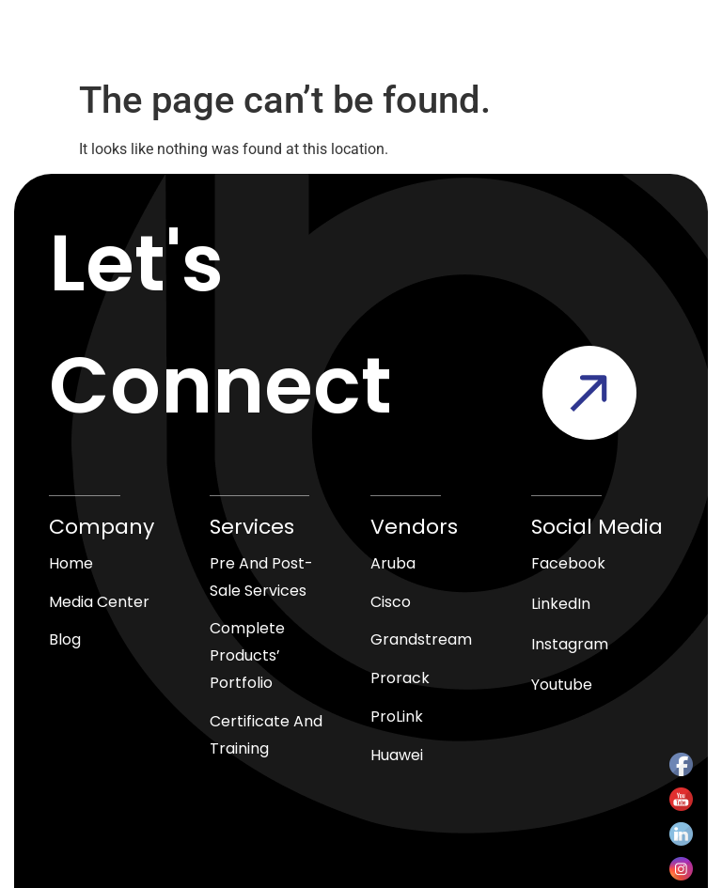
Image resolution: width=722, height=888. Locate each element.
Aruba (393, 563)
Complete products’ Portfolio (247, 655)
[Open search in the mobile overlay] (347, 44)
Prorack (400, 678)
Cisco (390, 602)
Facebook (568, 563)
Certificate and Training (266, 734)
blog (65, 639)
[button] (587, 44)
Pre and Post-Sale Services (261, 577)
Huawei (396, 755)
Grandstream (421, 639)
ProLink (396, 716)
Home (71, 563)
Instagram (569, 644)
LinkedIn (560, 604)
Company (101, 526)
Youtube (561, 684)
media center (99, 602)
